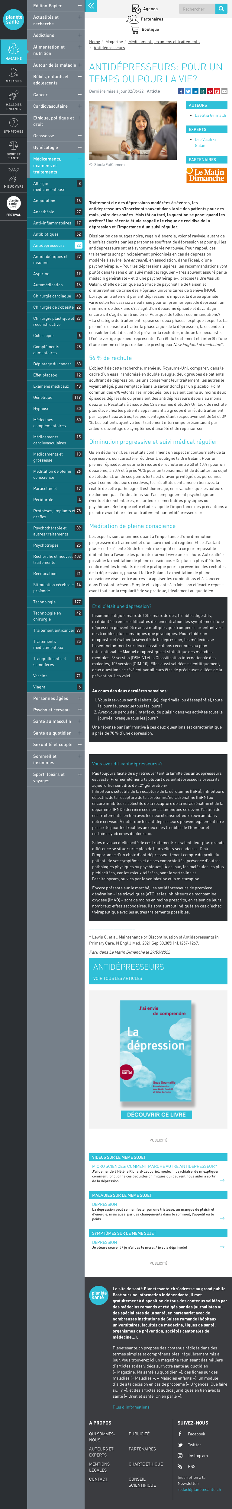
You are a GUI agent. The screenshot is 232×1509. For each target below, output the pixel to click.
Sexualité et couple (52, 744)
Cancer (40, 94)
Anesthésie (43, 211)
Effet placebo (45, 374)
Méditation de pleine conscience (52, 474)
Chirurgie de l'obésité (53, 307)
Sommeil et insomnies (44, 759)
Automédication (48, 284)
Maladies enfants (14, 106)
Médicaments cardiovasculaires (49, 439)
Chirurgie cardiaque (52, 295)
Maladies (14, 81)
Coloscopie (43, 335)
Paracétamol (45, 488)
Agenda (150, 8)
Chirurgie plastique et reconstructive (53, 321)
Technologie (44, 601)
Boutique (150, 29)
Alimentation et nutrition (49, 50)
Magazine (13, 58)
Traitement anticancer (54, 630)
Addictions (43, 35)
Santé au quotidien (52, 732)
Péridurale (43, 499)
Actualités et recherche (46, 20)
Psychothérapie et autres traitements (50, 530)
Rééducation (44, 573)
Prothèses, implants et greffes (54, 513)
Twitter (189, 1445)
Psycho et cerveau (51, 709)
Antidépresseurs (49, 245)
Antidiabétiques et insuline (50, 259)
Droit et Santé (14, 156)
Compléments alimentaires (46, 349)
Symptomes (14, 131)
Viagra (39, 686)
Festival (13, 215)
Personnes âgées (50, 698)
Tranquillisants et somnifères (49, 661)
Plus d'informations (131, 1406)
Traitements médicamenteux (48, 644)
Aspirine (41, 273)
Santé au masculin (52, 721)
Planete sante (13, 19)
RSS (186, 1466)
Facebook (191, 1434)
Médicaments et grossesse (48, 456)
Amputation (44, 200)
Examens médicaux (51, 386)
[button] (181, 91)
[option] (206, 175)
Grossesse (43, 135)
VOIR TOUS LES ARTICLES (117, 978)
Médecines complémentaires (49, 422)
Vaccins (40, 675)
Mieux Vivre (14, 186)
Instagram (193, 1455)
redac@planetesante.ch (199, 1489)
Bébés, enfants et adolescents (51, 79)
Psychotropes (46, 545)
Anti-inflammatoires (52, 222)
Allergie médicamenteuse (49, 186)
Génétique (42, 397)
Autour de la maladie (54, 65)
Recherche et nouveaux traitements (54, 559)
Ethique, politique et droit (53, 121)
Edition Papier (47, 5)
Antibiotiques (46, 234)
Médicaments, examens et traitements (47, 165)
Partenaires (151, 18)
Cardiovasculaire (50, 106)
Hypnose (41, 408)
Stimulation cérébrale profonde (53, 587)
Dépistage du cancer (52, 363)
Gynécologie (45, 147)
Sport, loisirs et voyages (49, 777)
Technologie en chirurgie (47, 615)
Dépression (104, 1204)
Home (94, 41)
